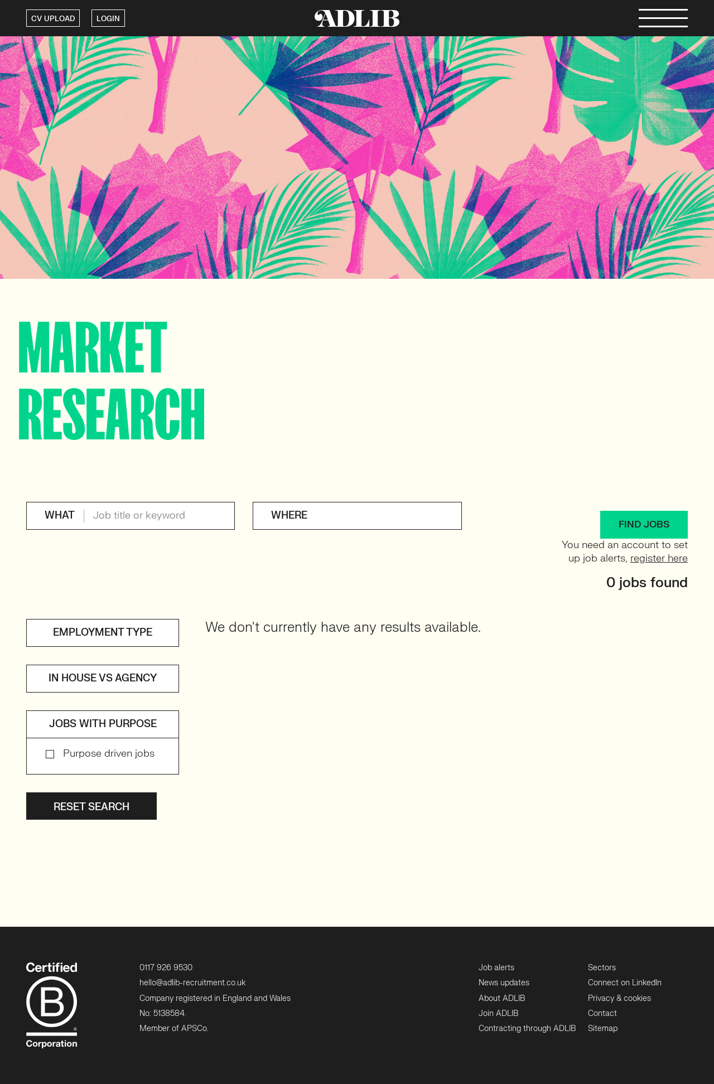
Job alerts (496, 967)
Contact (602, 1013)
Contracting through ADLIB (527, 1028)
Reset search (91, 807)
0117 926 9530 (165, 967)
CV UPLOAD (53, 18)
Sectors (602, 967)
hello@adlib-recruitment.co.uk (192, 982)
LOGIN (108, 18)
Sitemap (602, 1028)
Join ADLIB (498, 1013)
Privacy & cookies (619, 998)
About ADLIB (502, 998)
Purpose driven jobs (109, 753)
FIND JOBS (644, 524)
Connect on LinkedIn (625, 982)
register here (659, 558)
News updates (504, 982)
